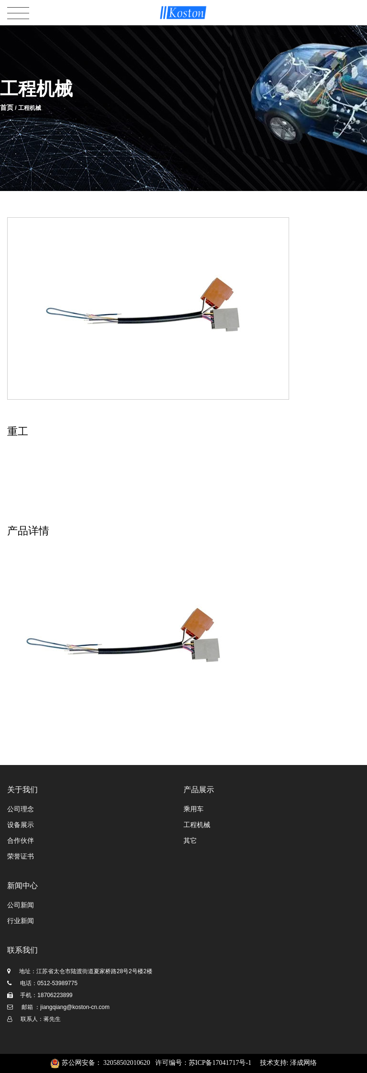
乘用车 (194, 809)
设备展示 (20, 825)
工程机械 (197, 825)
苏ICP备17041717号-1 (220, 1062)
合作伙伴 (20, 840)
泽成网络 (303, 1062)
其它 (190, 840)
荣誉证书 (20, 856)
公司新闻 (20, 905)
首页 (6, 107)
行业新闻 (20, 920)
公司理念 (20, 809)
